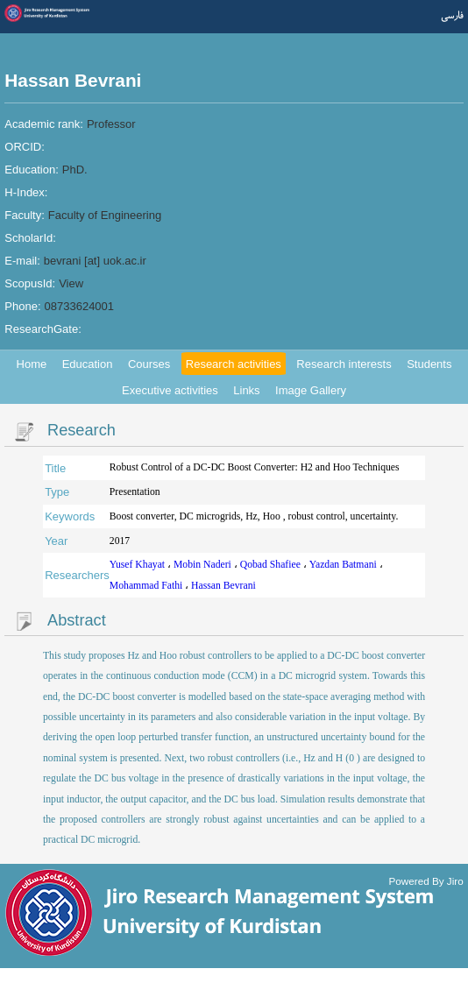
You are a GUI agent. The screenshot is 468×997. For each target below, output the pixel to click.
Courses (149, 364)
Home (32, 364)
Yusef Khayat (138, 564)
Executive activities (170, 390)
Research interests (343, 364)
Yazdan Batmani (344, 564)
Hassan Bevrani (223, 585)
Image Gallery (310, 390)
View (71, 283)
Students (429, 364)
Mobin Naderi (204, 564)
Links (246, 390)
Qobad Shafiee (271, 564)
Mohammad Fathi (147, 585)
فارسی (452, 15)
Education (87, 364)
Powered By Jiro (426, 880)
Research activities (233, 364)
